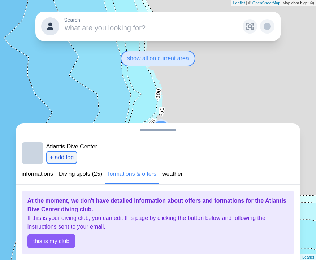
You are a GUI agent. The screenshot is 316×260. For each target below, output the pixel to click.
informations (37, 174)
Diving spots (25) (80, 174)
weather (172, 174)
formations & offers (132, 174)
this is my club (51, 241)
